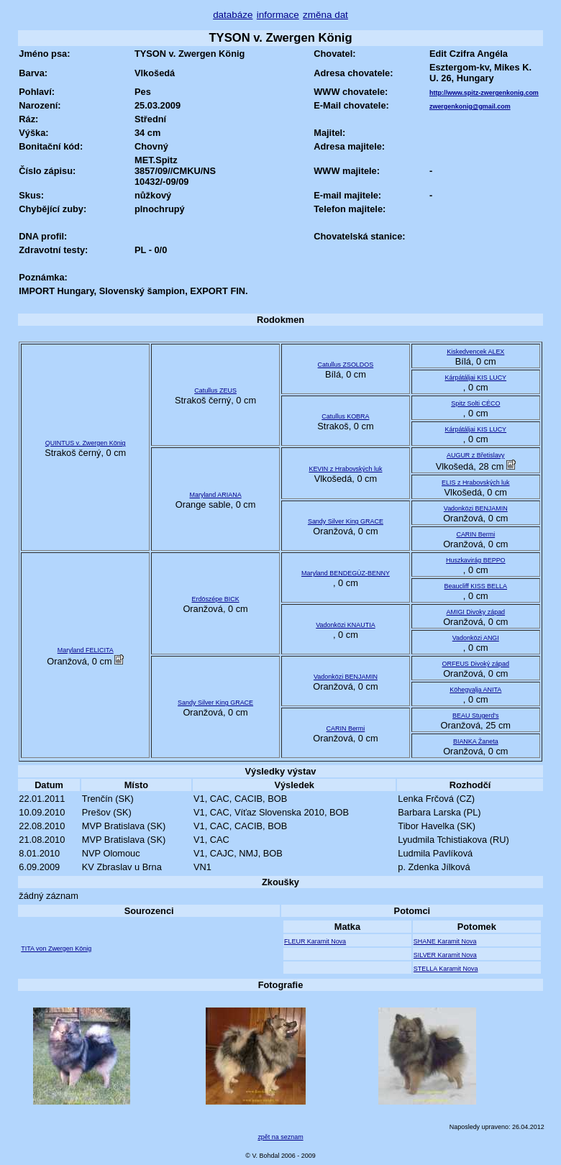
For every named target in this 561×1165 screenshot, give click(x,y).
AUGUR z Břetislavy (476, 455)
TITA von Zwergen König (56, 948)
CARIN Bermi (475, 534)
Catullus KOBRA (345, 416)
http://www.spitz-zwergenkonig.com (484, 92)
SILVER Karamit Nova (445, 955)
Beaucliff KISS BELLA (475, 586)
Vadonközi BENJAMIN (476, 508)
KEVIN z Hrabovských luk (345, 468)
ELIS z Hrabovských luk (476, 482)
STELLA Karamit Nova (446, 968)
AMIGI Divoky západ (475, 612)
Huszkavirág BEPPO (476, 560)
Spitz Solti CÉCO (475, 403)
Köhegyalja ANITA (475, 689)
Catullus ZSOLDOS (346, 364)
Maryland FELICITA (86, 650)
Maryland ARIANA (215, 494)
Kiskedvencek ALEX (475, 351)
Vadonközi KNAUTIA (345, 625)
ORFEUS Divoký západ (476, 663)
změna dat (325, 14)
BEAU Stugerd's (475, 715)
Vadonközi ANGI (475, 637)
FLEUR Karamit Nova (315, 941)
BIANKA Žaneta (475, 741)
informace (278, 14)
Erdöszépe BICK (215, 599)
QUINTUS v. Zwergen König (85, 443)
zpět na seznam (280, 1137)
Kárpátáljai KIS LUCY (475, 377)
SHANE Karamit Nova (445, 941)
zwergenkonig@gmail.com (470, 106)
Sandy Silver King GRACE (345, 521)
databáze (232, 14)
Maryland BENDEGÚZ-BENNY (345, 573)
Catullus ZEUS (215, 390)
